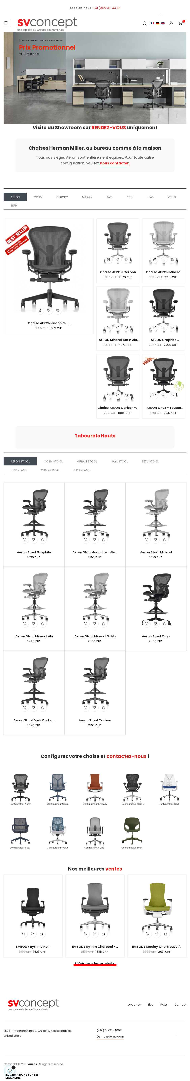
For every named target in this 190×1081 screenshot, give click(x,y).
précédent (159, 116)
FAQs (164, 1005)
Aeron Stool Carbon (95, 720)
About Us (134, 1005)
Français (152, 23)
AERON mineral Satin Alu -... (118, 340)
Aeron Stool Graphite (34, 552)
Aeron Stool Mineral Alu (34, 636)
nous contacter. (115, 163)
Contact (180, 1005)
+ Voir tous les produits (94, 963)
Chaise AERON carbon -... (117, 408)
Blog (151, 1005)
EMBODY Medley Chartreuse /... (157, 947)
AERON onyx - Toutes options (163, 408)
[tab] (15, 197)
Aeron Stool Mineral (156, 552)
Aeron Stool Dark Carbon (34, 720)
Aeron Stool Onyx (156, 636)
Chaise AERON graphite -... (49, 323)
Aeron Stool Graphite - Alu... (94, 552)
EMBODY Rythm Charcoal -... (95, 947)
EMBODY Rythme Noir (33, 947)
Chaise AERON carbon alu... (118, 272)
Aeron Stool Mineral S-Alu (95, 636)
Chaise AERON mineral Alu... (163, 272)
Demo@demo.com (110, 1037)
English (163, 23)
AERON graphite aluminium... (163, 340)
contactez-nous (127, 756)
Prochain (177, 116)
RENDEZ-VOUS (109, 127)
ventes (113, 869)
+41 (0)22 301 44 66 (106, 8)
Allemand (157, 23)
